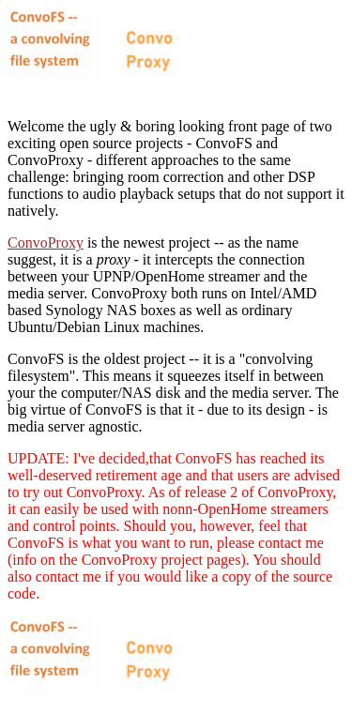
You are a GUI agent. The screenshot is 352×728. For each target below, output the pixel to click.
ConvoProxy (46, 242)
